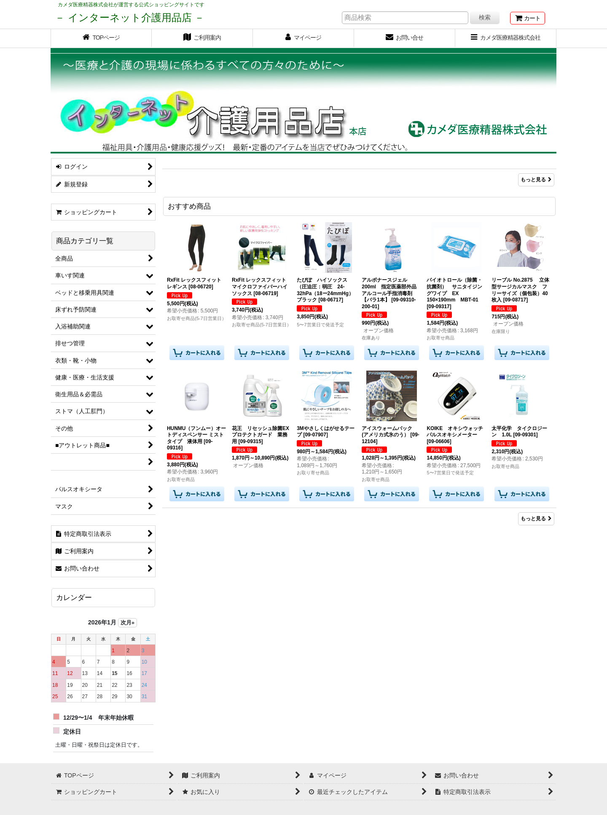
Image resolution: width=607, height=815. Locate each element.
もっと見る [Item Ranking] (536, 180)
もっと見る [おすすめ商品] (536, 519)
